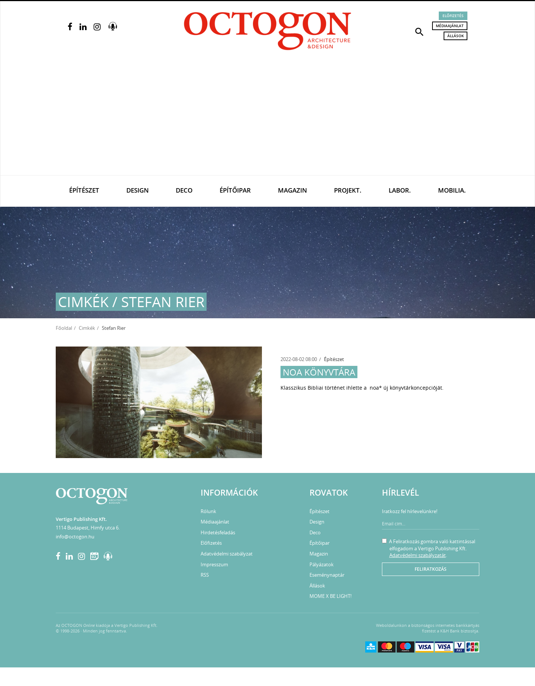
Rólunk (208, 511)
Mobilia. (452, 190)
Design (137, 190)
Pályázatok (321, 564)
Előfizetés (453, 15)
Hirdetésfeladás (218, 532)
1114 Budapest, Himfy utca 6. (88, 527)
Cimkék (87, 328)
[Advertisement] (267, 119)
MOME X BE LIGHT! (330, 596)
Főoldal (64, 328)
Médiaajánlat (450, 25)
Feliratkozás (431, 569)
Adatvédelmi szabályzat (227, 553)
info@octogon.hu (75, 536)
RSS (205, 574)
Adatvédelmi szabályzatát (417, 555)
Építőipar (235, 190)
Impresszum (214, 564)
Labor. (400, 190)
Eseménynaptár (326, 574)
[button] (419, 31)
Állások (455, 35)
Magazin (292, 190)
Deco (184, 190)
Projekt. (347, 190)
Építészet (84, 190)
